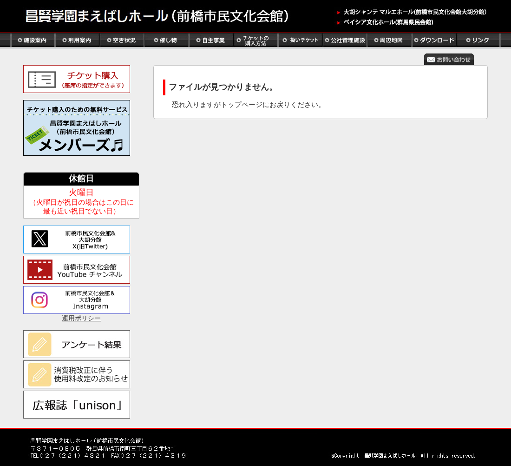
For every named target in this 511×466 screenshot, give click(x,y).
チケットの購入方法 (255, 41)
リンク (478, 41)
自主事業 (211, 41)
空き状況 (121, 41)
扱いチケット (300, 41)
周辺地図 (389, 41)
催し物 (166, 41)
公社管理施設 (344, 41)
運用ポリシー (81, 318)
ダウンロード (434, 41)
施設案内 (32, 41)
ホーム (162, 17)
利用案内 (77, 41)
